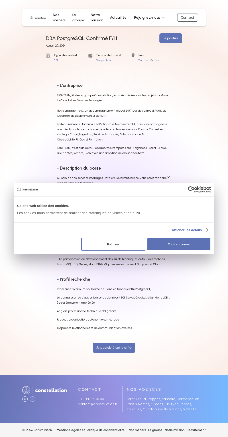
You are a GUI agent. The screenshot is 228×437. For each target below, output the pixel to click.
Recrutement (196, 430)
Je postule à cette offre (114, 348)
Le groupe (155, 430)
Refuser (113, 244)
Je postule (170, 38)
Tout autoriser (179, 244)
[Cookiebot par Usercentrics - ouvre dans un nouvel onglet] (191, 189)
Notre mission (175, 430)
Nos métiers (137, 430)
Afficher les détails (187, 230)
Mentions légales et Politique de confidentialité (91, 430)
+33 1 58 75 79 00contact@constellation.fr (97, 401)
